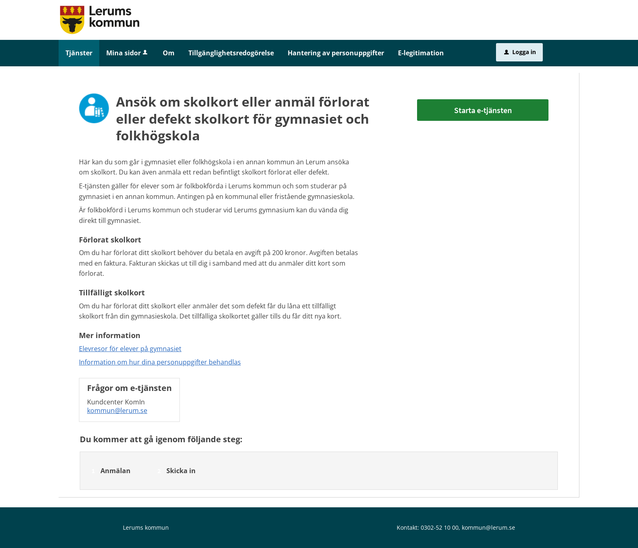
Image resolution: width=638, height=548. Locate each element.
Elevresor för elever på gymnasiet (130, 348)
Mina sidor (127, 52)
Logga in (520, 52)
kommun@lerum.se (117, 410)
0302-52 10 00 (440, 527)
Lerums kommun (146, 527)
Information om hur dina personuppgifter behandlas (160, 362)
